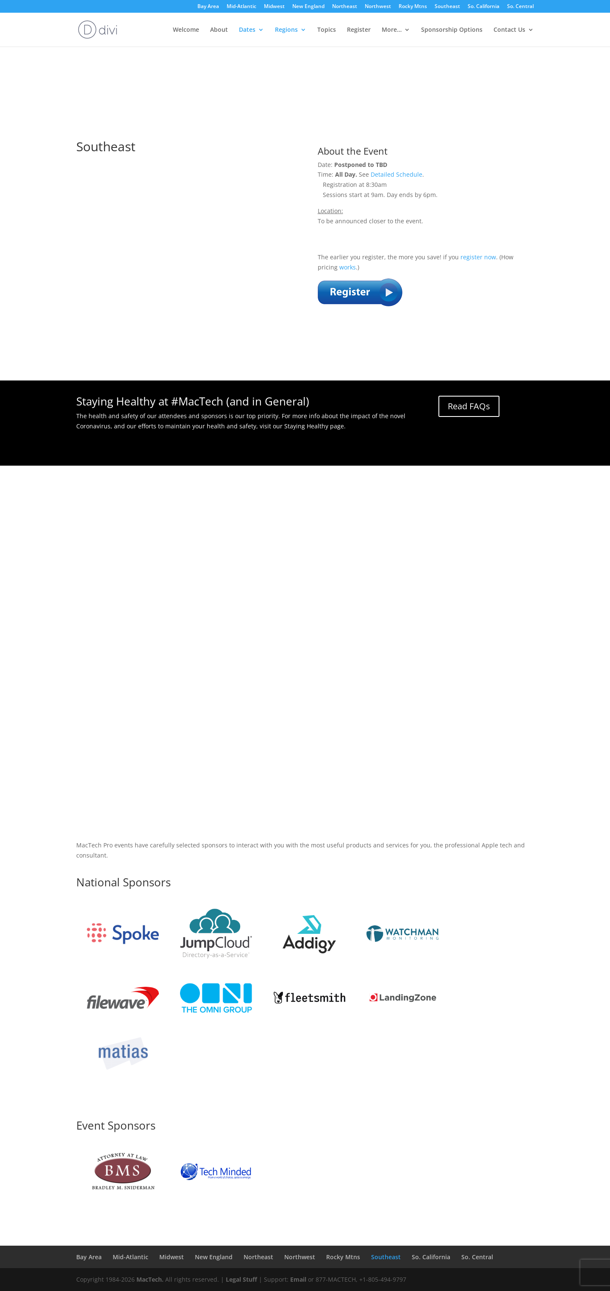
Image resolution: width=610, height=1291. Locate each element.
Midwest (274, 7)
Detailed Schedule (396, 174)
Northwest (378, 7)
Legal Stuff (241, 1279)
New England (308, 7)
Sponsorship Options (451, 30)
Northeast (344, 7)
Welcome (186, 30)
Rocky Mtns (413, 7)
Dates (247, 30)
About (219, 30)
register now (478, 257)
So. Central (520, 7)
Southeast (447, 7)
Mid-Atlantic (241, 7)
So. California (483, 7)
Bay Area (208, 7)
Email (298, 1279)
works (347, 267)
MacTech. (150, 1279)
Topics (326, 30)
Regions (286, 30)
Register (359, 30)
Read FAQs (469, 406)
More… (392, 30)
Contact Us (509, 30)
